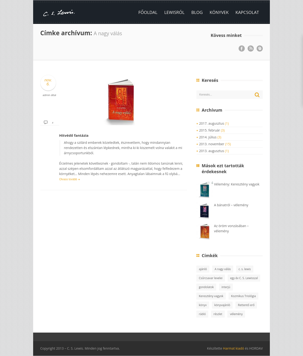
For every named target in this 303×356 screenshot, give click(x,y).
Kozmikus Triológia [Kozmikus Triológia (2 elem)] (243, 296)
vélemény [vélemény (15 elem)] (236, 314)
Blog (197, 12)
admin (46, 95)
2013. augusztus (211, 151)
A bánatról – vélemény (231, 205)
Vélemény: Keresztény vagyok (236, 184)
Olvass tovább (68, 179)
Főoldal (147, 12)
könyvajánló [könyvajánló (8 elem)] (222, 305)
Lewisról (174, 12)
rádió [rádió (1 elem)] (202, 314)
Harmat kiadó (233, 348)
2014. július (208, 137)
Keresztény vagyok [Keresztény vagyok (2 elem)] (211, 296)
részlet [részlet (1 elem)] (218, 314)
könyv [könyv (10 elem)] (203, 305)
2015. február (209, 130)
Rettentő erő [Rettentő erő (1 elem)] (246, 305)
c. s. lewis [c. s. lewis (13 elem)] (245, 269)
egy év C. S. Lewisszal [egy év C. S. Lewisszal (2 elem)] (244, 278)
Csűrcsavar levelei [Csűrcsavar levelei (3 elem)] (211, 278)
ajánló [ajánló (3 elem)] (203, 269)
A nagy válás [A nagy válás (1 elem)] (223, 269)
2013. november (211, 144)
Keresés (257, 94)
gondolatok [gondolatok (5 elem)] (206, 287)
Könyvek (218, 12)
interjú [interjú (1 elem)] (226, 287)
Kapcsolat (247, 12)
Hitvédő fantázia (74, 135)
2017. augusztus (211, 123)
